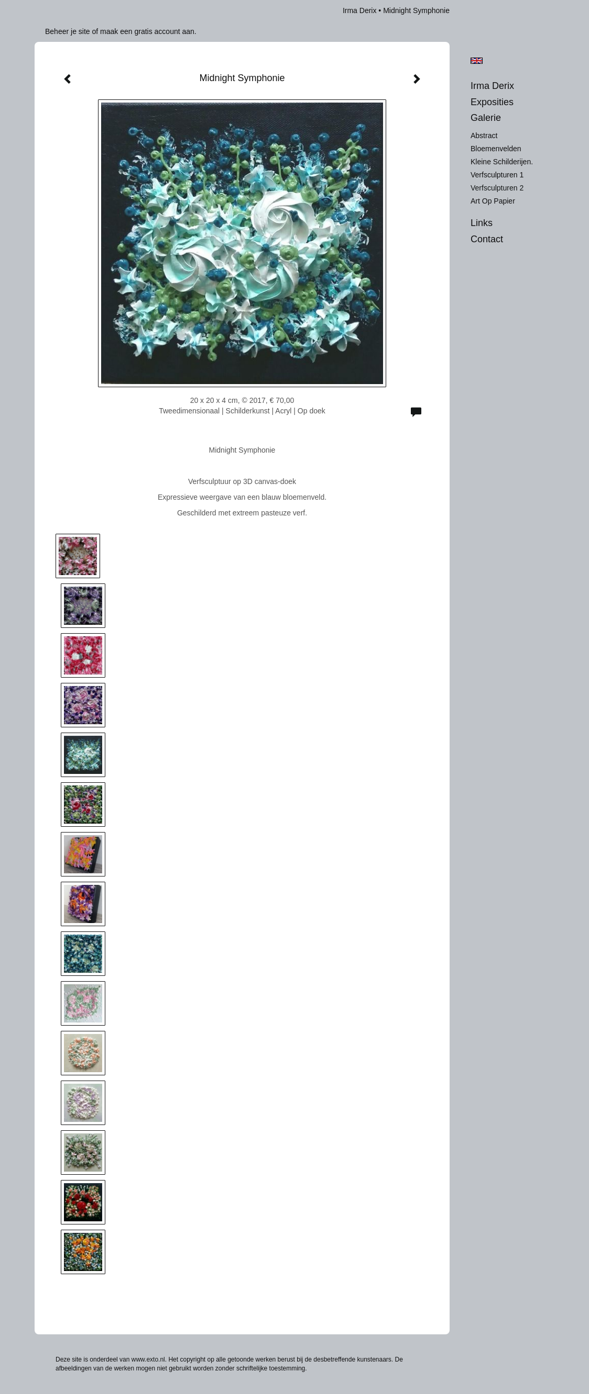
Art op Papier (493, 201)
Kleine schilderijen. (502, 162)
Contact (487, 239)
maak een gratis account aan (147, 31)
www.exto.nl (148, 1359)
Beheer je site (67, 31)
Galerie (486, 118)
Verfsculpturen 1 (497, 175)
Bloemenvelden (496, 148)
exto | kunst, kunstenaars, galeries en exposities (64, 10)
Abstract (484, 135)
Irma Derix (360, 10)
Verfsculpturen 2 (497, 188)
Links (482, 223)
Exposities (492, 102)
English (477, 61)
